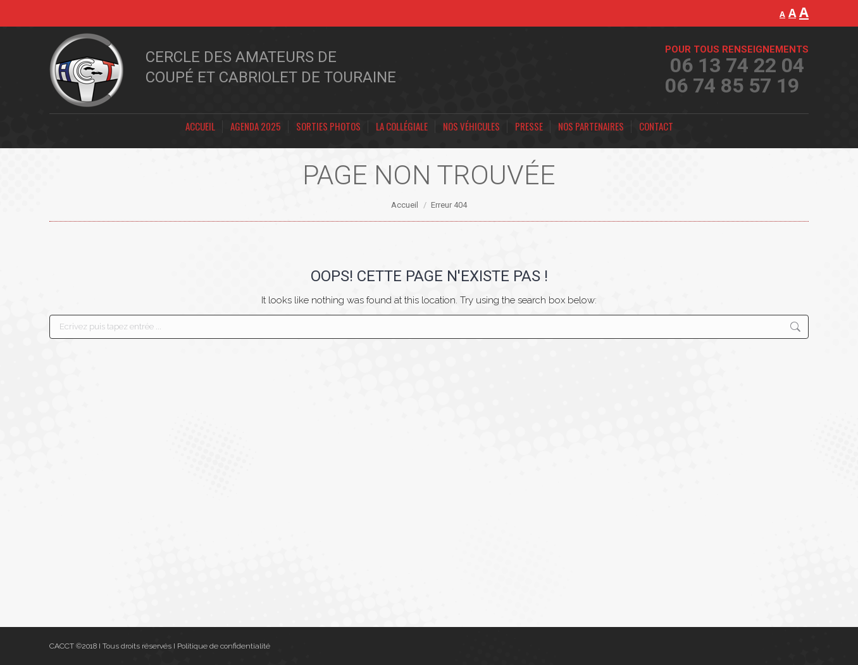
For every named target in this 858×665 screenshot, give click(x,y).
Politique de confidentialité (223, 646)
